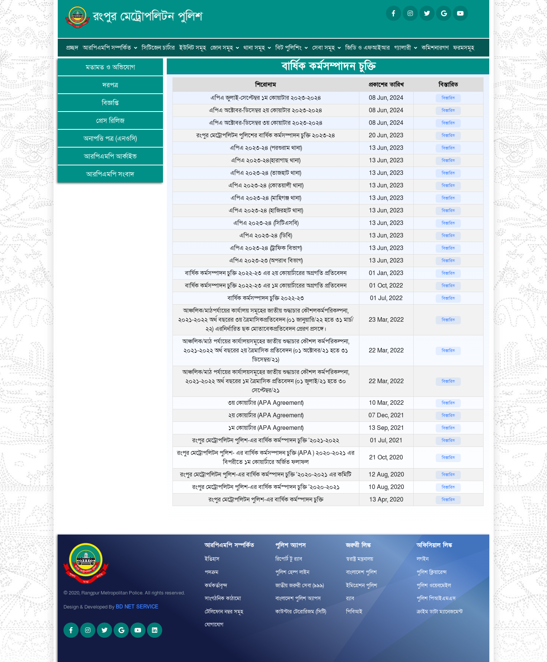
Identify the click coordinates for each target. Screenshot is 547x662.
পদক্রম (211, 572)
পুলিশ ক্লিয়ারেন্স (432, 572)
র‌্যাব (350, 598)
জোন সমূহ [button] (221, 48)
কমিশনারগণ (435, 48)
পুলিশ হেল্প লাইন (292, 572)
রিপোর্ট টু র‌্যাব (288, 559)
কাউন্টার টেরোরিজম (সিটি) (300, 611)
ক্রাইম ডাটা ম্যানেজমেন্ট (440, 611)
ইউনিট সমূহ (192, 48)
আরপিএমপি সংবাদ (110, 174)
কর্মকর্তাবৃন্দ (216, 585)
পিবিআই (354, 611)
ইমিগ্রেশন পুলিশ (361, 585)
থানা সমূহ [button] (254, 48)
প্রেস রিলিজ (110, 120)
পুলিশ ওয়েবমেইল (434, 585)
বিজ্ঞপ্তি (110, 103)
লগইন (422, 559)
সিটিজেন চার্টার (158, 48)
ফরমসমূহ (463, 48)
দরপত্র (110, 85)
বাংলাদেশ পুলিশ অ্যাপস (298, 598)
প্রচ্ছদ (72, 48)
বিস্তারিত (448, 98)
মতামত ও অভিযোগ (110, 67)
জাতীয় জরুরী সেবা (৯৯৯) (299, 585)
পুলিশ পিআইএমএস (436, 598)
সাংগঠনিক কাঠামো (223, 598)
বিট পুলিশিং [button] (288, 48)
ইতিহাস (212, 559)
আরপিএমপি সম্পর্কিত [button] (107, 48)
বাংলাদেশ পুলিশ (361, 572)
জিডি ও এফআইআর (367, 48)
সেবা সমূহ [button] (323, 48)
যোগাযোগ (214, 624)
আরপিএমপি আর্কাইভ (110, 156)
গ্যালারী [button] (402, 48)
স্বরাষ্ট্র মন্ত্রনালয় (359, 559)
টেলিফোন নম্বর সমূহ (224, 611)
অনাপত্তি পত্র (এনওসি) (110, 138)
